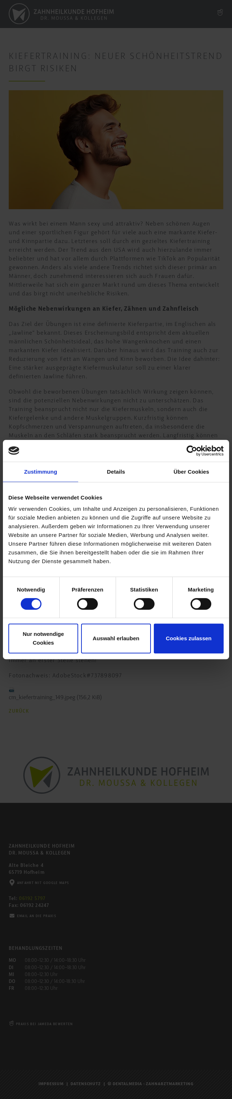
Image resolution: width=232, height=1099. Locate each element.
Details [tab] (116, 472)
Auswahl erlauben (116, 638)
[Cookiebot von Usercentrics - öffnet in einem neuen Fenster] (192, 450)
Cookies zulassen (189, 638)
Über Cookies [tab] (191, 472)
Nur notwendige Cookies (43, 638)
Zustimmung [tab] (40, 472)
